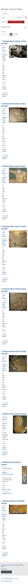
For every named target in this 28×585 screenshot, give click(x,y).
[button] (16, 22)
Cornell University (8, 2)
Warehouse (4, 54)
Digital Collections (11, 9)
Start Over (4, 22)
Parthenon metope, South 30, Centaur (14, 414)
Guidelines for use (11, 564)
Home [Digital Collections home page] (2, 564)
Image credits (4, 568)
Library (5, 6)
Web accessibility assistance (7, 580)
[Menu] (4, 13)
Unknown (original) (6, 489)
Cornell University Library (9, 578)
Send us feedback (6, 572)
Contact (2, 566)
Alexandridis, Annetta (7, 493)
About (5, 564)
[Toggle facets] (25, 27)
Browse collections (19, 564)
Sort (3, 34)
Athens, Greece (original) (4, 58)
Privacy (16, 578)
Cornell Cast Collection (7, 468)
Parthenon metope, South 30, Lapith (14, 166)
